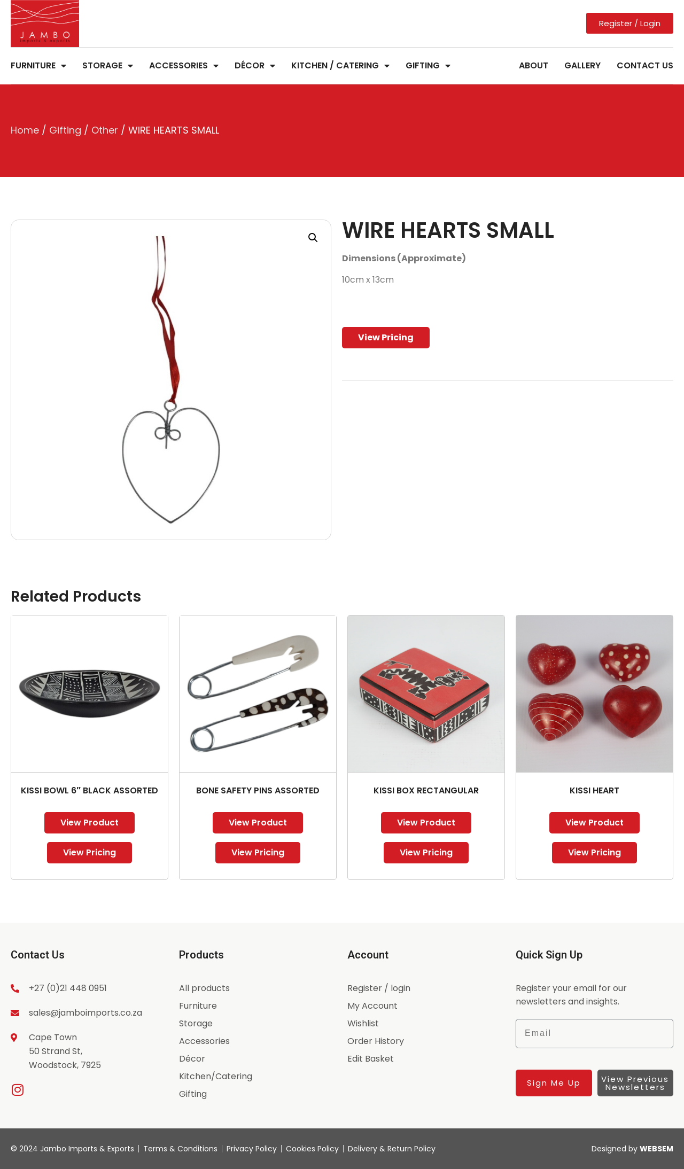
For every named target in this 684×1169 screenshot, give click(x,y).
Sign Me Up (554, 1082)
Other (104, 130)
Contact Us (645, 65)
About (533, 65)
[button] (313, 237)
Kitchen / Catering (340, 65)
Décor (255, 65)
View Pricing (386, 337)
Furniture (38, 65)
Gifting (428, 65)
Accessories (184, 65)
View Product (89, 822)
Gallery (582, 65)
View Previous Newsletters (635, 1083)
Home (25, 130)
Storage (107, 65)
